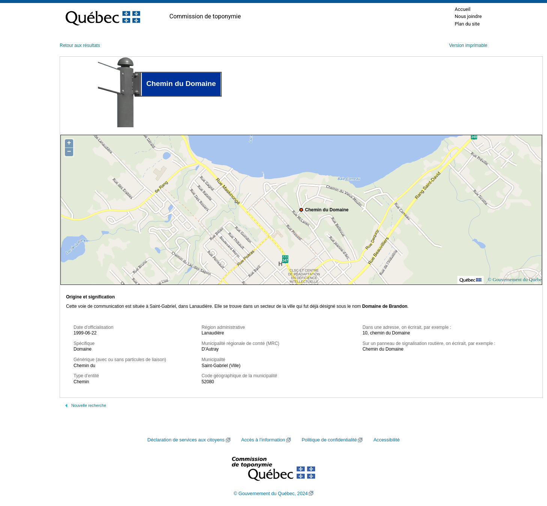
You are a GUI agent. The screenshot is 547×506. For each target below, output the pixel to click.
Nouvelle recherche (88, 405)
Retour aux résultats (80, 45)
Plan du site (467, 24)
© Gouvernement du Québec (516, 279)
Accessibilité (386, 440)
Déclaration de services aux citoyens (186, 440)
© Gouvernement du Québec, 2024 (271, 493)
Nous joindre (468, 16)
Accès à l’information (263, 440)
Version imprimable (468, 45)
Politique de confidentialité (329, 440)
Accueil (462, 9)
